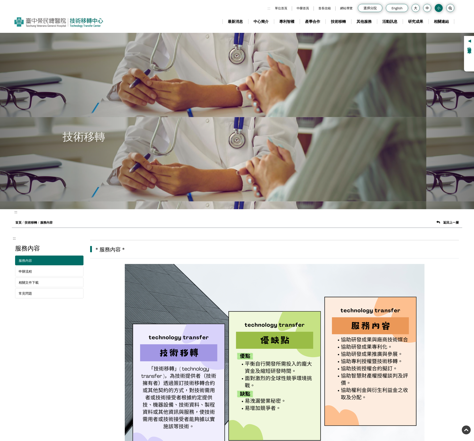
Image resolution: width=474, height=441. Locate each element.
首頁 (18, 222)
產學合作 (312, 21)
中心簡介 (261, 21)
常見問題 (25, 293)
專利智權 (286, 21)
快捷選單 (469, 46)
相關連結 (441, 21)
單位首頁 (281, 8)
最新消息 (235, 21)
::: (269, 8)
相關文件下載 (29, 282)
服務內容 (25, 260)
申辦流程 (25, 271)
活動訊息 (389, 21)
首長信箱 (324, 8)
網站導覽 (346, 8)
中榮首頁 (303, 8)
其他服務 (364, 21)
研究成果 (415, 21)
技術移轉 (338, 21)
